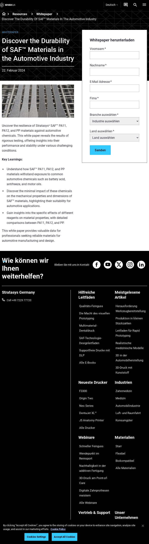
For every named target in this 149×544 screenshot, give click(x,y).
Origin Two (84, 380)
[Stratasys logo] (7, 4)
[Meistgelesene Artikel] (131, 296)
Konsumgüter (123, 397)
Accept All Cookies (64, 536)
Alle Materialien (124, 436)
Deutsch (112, 4)
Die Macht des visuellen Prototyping (92, 313)
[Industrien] (131, 368)
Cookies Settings (36, 536)
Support (83, 474)
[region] (74, 532)
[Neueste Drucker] (94, 368)
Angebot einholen (88, 485)
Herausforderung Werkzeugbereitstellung (129, 308)
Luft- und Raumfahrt (127, 391)
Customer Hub (87, 491)
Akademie (121, 501)
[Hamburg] (144, 5)
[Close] (143, 526)
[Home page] (2, 14)
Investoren (121, 513)
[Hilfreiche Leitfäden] (94, 296)
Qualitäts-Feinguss (89, 305)
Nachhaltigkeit (123, 507)
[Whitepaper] (57, 14)
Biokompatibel (123, 430)
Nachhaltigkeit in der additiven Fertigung (90, 433)
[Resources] (32, 14)
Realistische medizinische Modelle (130, 339)
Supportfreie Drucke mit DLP (92, 340)
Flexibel (119, 425)
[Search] (135, 5)
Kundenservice (87, 496)
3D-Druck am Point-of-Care (94, 441)
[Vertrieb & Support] (94, 468)
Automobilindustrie (126, 386)
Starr (118, 419)
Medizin (119, 380)
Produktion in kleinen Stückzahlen (127, 318)
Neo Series (84, 386)
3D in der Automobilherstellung (127, 350)
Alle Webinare (86, 457)
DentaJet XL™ (86, 391)
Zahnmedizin (122, 374)
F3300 (82, 374)
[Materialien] (131, 413)
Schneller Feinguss (89, 419)
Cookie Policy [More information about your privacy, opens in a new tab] (58, 529)
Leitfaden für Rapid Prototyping (126, 329)
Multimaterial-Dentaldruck (93, 321)
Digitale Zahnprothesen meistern (92, 450)
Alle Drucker (85, 402)
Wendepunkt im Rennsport (94, 425)
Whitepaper (44, 14)
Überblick (120, 479)
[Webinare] (94, 413)
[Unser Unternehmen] (131, 470)
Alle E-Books (85, 348)
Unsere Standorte (125, 490)
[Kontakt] (126, 5)
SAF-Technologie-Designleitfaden (88, 329)
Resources (19, 14)
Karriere (119, 496)
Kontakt (119, 484)
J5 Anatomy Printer (90, 397)
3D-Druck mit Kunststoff (129, 358)
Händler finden (87, 480)
